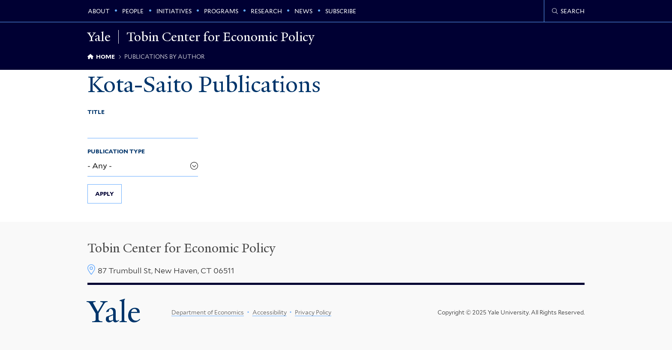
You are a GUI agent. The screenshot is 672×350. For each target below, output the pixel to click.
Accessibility (269, 312)
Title (96, 111)
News (303, 11)
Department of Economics (207, 312)
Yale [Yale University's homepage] (114, 312)
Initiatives (174, 11)
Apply (104, 193)
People (133, 11)
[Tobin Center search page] (568, 11)
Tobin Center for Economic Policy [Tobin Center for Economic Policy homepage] (220, 37)
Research (266, 11)
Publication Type (116, 151)
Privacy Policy (313, 312)
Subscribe (340, 11)
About (99, 11)
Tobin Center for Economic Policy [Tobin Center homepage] (181, 248)
